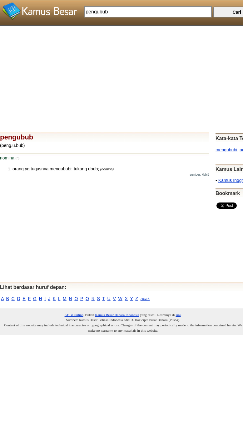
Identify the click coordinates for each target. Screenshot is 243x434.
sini (178, 315)
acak (145, 298)
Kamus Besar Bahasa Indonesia (117, 315)
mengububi (226, 149)
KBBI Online (74, 315)
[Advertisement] (119, 69)
